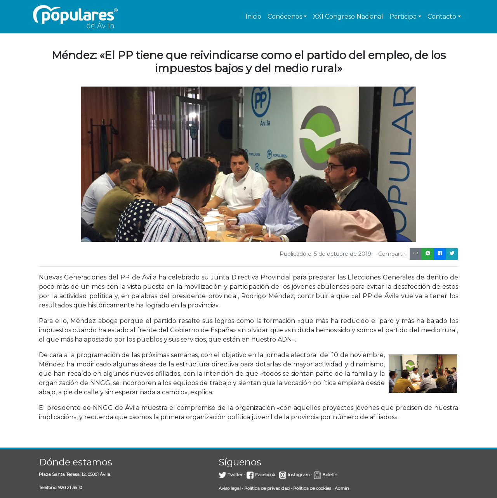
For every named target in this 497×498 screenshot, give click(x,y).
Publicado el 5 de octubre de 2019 (325, 253)
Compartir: (392, 253)
